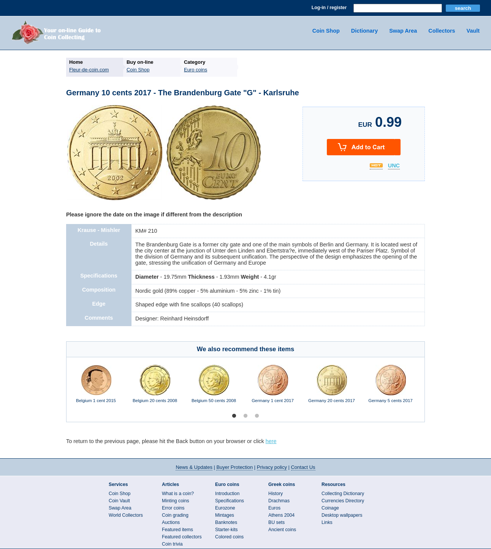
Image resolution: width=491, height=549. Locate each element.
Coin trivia (172, 544)
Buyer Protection (234, 467)
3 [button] (257, 416)
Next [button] (430, 387)
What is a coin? (178, 493)
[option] (96, 387)
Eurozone (225, 508)
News (194, 467)
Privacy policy (272, 467)
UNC (394, 165)
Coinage (330, 508)
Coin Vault (119, 500)
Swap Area (403, 31)
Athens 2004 (281, 515)
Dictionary (364, 31)
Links (327, 522)
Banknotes (226, 522)
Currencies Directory (343, 500)
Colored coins (229, 537)
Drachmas (279, 500)
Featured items (177, 529)
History (275, 493)
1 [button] (234, 416)
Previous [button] (61, 387)
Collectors (441, 31)
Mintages (224, 515)
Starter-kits (226, 529)
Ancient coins (282, 529)
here (271, 441)
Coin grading (175, 515)
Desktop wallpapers (342, 515)
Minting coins (175, 500)
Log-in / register (329, 7)
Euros (274, 508)
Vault (473, 31)
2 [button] (245, 416)
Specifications (229, 500)
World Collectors (126, 515)
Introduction (227, 493)
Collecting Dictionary (343, 493)
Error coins (173, 508)
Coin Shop (326, 31)
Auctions (171, 522)
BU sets (276, 522)
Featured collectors (182, 537)
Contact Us (303, 467)
